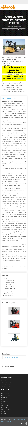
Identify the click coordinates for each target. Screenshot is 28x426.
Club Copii (3, 403)
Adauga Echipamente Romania (20, 3)
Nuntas (3, 391)
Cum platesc (4, 380)
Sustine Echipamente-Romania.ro (9, 386)
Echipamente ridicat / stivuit (10, 28)
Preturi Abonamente (6, 382)
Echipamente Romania (13, 26)
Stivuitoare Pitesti (9, 98)
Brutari (3, 399)
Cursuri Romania (5, 413)
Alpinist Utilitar (4, 393)
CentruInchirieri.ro (5, 411)
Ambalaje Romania (5, 407)
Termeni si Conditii (5, 384)
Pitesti (8, 30)
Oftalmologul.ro (5, 405)
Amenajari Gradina (5, 395)
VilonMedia (17, 419)
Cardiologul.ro (4, 401)
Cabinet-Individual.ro (6, 409)
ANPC (7, 421)
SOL (10, 421)
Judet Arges (22, 28)
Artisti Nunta (4, 397)
